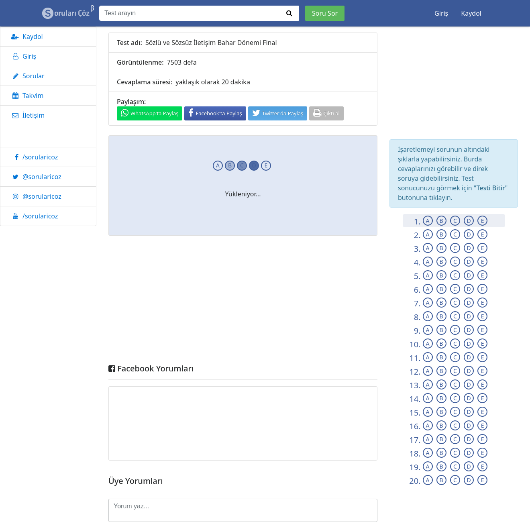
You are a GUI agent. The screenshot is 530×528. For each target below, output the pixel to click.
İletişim (26, 115)
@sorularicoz (34, 176)
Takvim (25, 95)
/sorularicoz (33, 157)
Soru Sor (325, 13)
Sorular (26, 75)
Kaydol (471, 13)
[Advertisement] (242, 301)
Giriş (441, 13)
